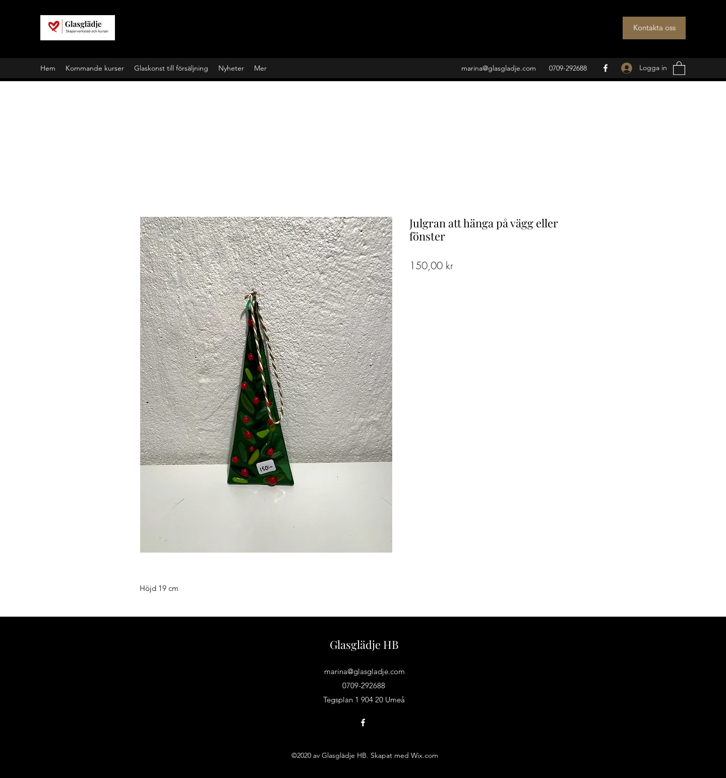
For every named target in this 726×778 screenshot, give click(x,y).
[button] (679, 68)
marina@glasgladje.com (498, 68)
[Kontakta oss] (654, 28)
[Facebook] (605, 68)
